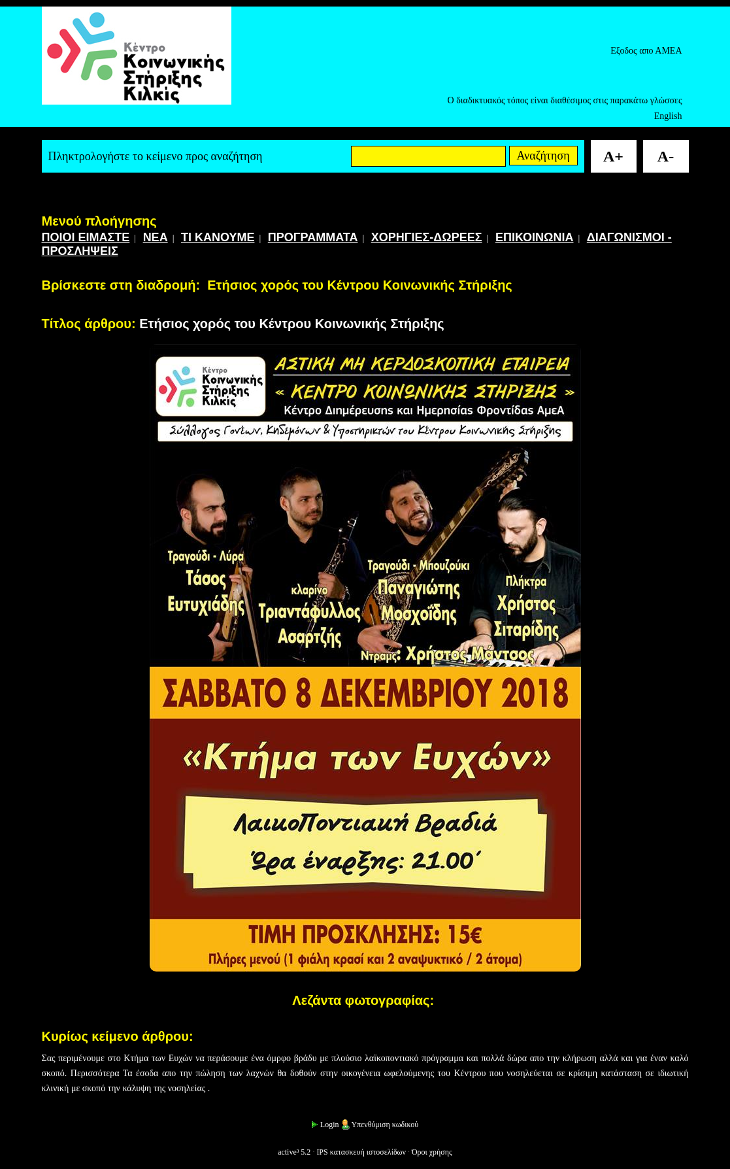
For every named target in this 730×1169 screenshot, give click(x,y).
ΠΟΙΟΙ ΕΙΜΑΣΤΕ (86, 237)
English (668, 116)
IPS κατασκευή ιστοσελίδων (361, 1152)
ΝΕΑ (155, 237)
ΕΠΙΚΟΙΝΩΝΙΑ (534, 237)
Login (324, 1124)
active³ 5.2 (294, 1152)
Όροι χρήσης (432, 1152)
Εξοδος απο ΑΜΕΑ (646, 51)
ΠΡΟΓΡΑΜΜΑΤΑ (313, 237)
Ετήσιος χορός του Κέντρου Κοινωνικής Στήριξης (359, 285)
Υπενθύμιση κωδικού (379, 1124)
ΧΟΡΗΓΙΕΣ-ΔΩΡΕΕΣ (426, 237)
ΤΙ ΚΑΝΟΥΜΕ (218, 237)
